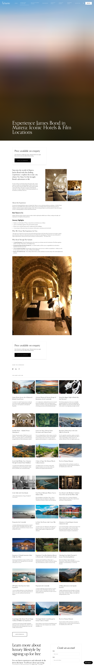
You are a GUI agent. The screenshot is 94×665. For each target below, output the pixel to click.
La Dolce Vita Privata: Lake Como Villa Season (45, 523)
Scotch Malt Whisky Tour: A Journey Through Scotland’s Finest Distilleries (21, 462)
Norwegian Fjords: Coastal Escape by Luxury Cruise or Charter (45, 620)
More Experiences (19, 634)
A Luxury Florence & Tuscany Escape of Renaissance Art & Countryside (46, 398)
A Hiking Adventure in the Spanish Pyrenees (67, 587)
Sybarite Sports (61, 3)
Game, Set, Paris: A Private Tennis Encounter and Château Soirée (44, 431)
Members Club (69, 3)
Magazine (77, 3)
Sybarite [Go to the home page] (6, 3)
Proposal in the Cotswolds (19, 522)
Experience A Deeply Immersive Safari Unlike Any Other (22, 556)
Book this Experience (22, 160)
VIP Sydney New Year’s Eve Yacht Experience (20, 587)
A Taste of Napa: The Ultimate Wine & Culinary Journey (45, 462)
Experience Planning (23, 3)
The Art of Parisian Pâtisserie (66, 461)
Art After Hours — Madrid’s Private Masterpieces (21, 431)
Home (16, 3)
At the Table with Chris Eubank (20, 493)
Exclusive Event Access (35, 3)
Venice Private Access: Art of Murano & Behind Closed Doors (22, 398)
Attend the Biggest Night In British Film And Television (69, 398)
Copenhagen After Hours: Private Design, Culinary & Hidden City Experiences (22, 620)
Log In (88, 3)
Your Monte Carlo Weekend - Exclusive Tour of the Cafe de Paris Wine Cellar (69, 494)
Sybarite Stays (53, 3)
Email (54, 657)
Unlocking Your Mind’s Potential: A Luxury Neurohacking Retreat (68, 556)
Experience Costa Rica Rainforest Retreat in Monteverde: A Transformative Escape (46, 556)
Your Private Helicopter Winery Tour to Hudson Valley (46, 494)
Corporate (45, 3)
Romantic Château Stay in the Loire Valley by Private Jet (68, 431)
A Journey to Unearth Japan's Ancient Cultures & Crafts (68, 523)
